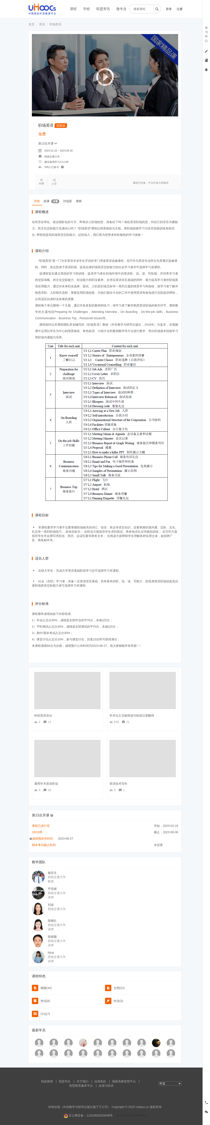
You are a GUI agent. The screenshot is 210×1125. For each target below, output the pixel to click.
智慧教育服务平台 (81, 1085)
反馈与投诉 (106, 1085)
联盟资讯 (103, 9)
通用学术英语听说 (46, 783)
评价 (81, 200)
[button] (52, 815)
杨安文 (52, 873)
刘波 (51, 904)
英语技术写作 (118, 783)
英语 (42, 24)
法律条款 (100, 1081)
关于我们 (82, 1081)
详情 (37, 200)
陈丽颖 (52, 936)
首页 (31, 24)
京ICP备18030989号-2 (131, 1115)
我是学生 (65, 1081)
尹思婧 (52, 888)
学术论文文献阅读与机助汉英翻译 (131, 715)
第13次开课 (47, 143)
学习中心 (206, 34)
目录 (52, 201)
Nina (51, 952)
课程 (73, 9)
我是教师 (47, 1081)
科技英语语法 (43, 715)
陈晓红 (52, 920)
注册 (180, 9)
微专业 (121, 9)
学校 (86, 9)
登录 (169, 9)
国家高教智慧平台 (124, 1081)
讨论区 (68, 200)
